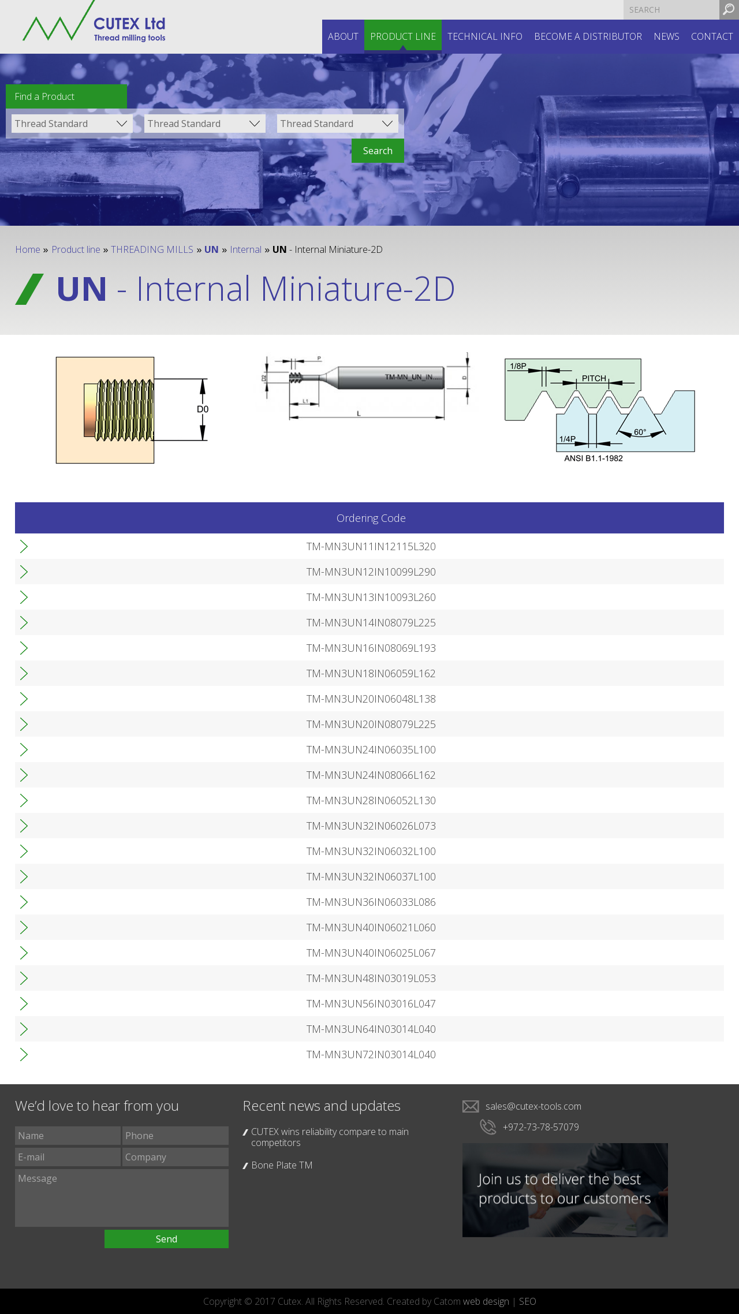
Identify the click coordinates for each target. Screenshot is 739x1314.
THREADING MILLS (152, 249)
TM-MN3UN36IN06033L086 (100, 902)
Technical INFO (484, 36)
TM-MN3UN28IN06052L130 (100, 800)
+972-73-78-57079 (541, 1127)
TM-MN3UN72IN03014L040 (100, 1054)
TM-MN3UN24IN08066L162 (100, 775)
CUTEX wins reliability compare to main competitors (330, 1137)
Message (122, 1198)
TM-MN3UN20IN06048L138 (100, 698)
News (667, 36)
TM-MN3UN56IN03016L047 (100, 1003)
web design (486, 1301)
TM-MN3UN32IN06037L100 (100, 876)
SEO (527, 1301)
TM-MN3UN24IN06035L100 (100, 749)
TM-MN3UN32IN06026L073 (100, 826)
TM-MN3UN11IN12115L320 (100, 546)
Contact (712, 36)
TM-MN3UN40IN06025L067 (100, 953)
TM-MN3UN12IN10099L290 (100, 571)
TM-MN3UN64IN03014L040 (100, 1029)
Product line (403, 36)
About (343, 36)
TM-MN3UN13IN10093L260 (100, 597)
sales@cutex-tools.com (533, 1106)
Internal (246, 249)
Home (27, 249)
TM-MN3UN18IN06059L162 (100, 673)
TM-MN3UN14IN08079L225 (100, 622)
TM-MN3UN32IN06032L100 (100, 851)
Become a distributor (588, 36)
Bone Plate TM (282, 1165)
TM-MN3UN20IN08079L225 (100, 724)
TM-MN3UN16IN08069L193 (100, 648)
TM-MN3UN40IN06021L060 (100, 927)
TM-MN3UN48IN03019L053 (100, 978)
